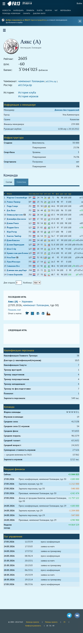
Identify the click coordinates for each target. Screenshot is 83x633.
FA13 (13, 3)
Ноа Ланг (12, 258)
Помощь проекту (51, 622)
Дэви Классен (14, 241)
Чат (56, 10)
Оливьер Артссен (16, 216)
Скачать (26, 13)
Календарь (18, 10)
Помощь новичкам (11, 13)
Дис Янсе (12, 211)
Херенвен (28, 302)
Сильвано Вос (14, 267)
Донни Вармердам (16, 245)
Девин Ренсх (14, 224)
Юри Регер (13, 233)
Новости (6, 10)
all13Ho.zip (52, 82)
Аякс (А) (14, 302)
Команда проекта (32, 622)
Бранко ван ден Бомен (18, 254)
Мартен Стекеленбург (18, 198)
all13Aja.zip (26, 86)
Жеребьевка (65, 10)
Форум (48, 10)
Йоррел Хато (14, 228)
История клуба (28, 93)
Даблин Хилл (39, 13)
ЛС (65, 622)
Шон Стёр (12, 250)
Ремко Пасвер (14, 203)
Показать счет (15, 310)
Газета (39, 10)
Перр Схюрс (13, 207)
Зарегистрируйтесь (38, 20)
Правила (30, 10)
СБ (25, 216)
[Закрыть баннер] (79, 21)
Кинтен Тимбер (15, 237)
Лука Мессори (14, 263)
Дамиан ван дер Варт (18, 271)
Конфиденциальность (33, 626)
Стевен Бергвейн (16, 275)
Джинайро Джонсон (17, 220)
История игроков (29, 97)
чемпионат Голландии (32, 82)
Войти (79, 3)
